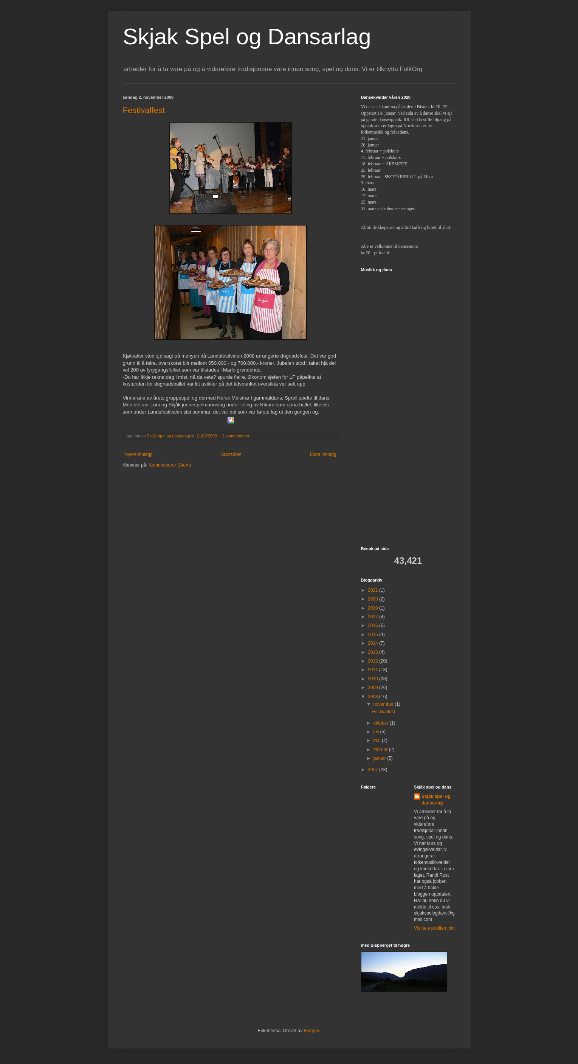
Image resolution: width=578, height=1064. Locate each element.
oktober (381, 723)
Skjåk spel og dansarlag (436, 800)
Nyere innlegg (139, 454)
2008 (373, 696)
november (384, 704)
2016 (373, 625)
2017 (373, 616)
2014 (373, 643)
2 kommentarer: (237, 436)
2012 (373, 661)
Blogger (311, 1030)
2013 (373, 652)
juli (376, 731)
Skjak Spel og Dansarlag (247, 36)
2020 (373, 599)
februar (381, 749)
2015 (373, 634)
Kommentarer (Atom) (170, 465)
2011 (373, 669)
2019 (373, 608)
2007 (373, 769)
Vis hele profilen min (434, 928)
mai (377, 740)
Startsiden (231, 454)
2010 (373, 678)
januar (380, 758)
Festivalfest (144, 110)
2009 (373, 687)
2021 (373, 590)
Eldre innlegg (323, 454)
